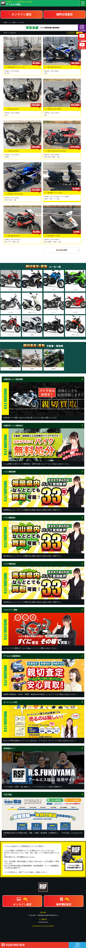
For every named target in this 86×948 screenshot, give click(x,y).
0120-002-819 (15, 945)
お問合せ (77, 947)
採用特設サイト (9, 748)
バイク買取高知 (9, 564)
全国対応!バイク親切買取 (13, 379)
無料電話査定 (63, 904)
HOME (5, 22)
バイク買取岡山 (9, 518)
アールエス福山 (13, 4)
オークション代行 (10, 702)
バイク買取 (12, 22)
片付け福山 (7, 794)
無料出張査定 (64, 14)
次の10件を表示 (61, 250)
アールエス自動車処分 (12, 656)
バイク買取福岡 (9, 472)
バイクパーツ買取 (10, 610)
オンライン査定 (22, 14)
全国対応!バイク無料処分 (13, 426)
